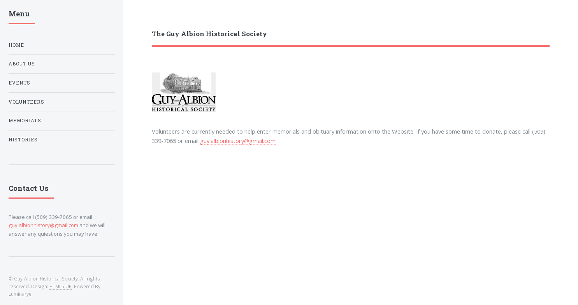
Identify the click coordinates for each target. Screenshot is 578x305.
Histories (23, 140)
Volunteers (26, 102)
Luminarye (20, 294)
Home (16, 45)
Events (19, 83)
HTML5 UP (60, 286)
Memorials (25, 120)
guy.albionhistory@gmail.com (238, 141)
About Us (22, 64)
